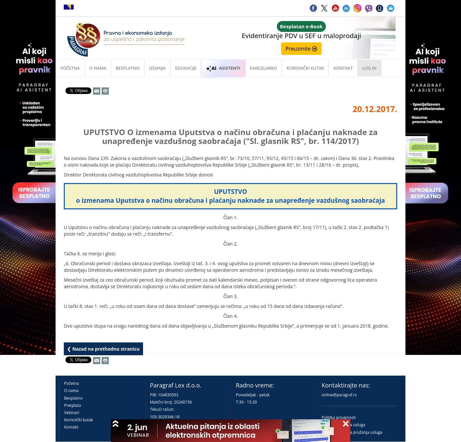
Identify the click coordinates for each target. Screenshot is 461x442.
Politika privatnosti (339, 417)
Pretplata (72, 405)
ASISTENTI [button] (223, 68)
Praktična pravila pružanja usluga (352, 432)
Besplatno (128, 68)
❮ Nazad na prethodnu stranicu (103, 349)
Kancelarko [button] (263, 68)
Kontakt (71, 427)
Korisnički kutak (78, 420)
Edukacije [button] (186, 68)
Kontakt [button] (342, 68)
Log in (369, 68)
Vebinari (71, 412)
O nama (97, 68)
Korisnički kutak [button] (305, 68)
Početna (70, 68)
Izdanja (157, 68)
